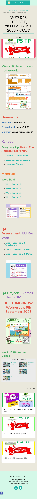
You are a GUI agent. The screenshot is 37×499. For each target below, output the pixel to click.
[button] (2, 3)
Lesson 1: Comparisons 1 (17, 155)
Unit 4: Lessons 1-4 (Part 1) (19, 249)
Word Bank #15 (13, 193)
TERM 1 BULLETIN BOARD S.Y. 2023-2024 (17, 11)
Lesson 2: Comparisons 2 (17, 159)
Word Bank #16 (13, 197)
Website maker (24, 483)
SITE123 (17, 483)
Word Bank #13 (13, 184)
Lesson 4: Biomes (14, 164)
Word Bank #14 (13, 188)
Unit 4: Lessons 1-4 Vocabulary (15, 244)
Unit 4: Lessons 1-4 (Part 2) (19, 253)
